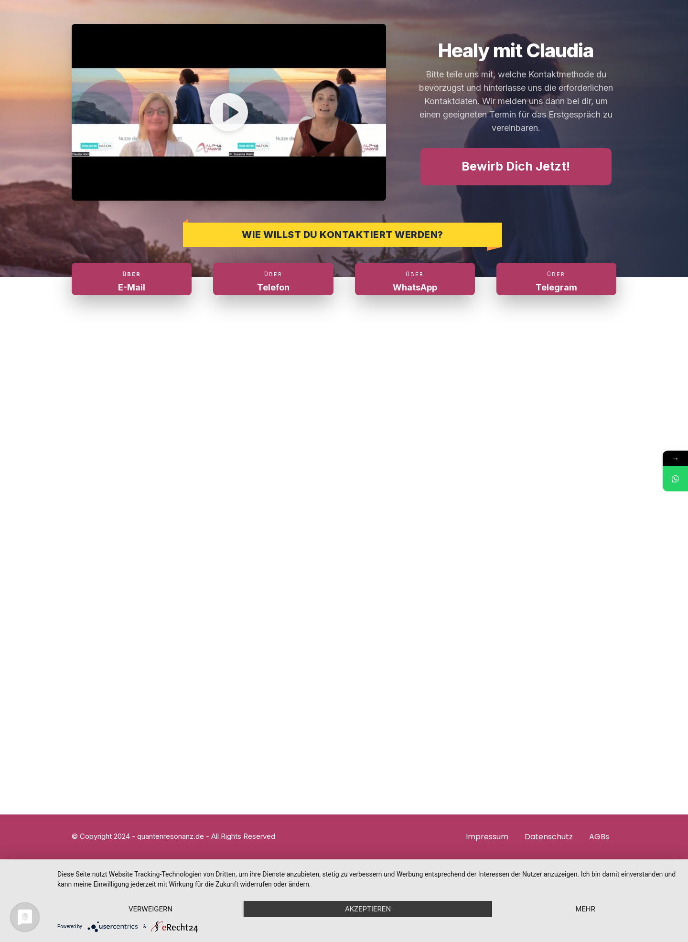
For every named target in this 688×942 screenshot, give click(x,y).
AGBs (599, 836)
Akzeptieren (368, 909)
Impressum (487, 836)
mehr (585, 909)
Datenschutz (549, 836)
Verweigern (150, 909)
